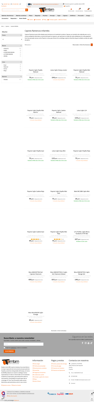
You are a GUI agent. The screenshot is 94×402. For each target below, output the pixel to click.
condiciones (13, 347)
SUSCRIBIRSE (9, 351)
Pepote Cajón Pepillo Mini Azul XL (35, 111)
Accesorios (5, 18)
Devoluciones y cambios (40, 368)
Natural (6, 67)
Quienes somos (7, 385)
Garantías (36, 370)
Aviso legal (36, 364)
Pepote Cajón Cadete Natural (59, 111)
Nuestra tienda (17, 385)
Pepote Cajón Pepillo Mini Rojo (58, 233)
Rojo (5, 70)
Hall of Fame (62, 19)
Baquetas (37, 15)
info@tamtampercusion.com (82, 380)
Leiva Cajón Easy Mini (58, 151)
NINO (5, 50)
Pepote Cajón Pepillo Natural (35, 71)
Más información (12, 396)
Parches (45, 15)
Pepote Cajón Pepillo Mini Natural (82, 71)
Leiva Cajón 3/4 (82, 110)
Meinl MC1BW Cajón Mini (81, 191)
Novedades (37, 19)
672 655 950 (15, 4)
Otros (5, 68)
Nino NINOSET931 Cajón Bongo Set (82, 273)
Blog (44, 19)
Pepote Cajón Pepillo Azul (35, 151)
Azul (5, 65)
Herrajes (52, 15)
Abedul (6, 79)
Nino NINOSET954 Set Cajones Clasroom (36, 273)
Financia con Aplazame (58, 370)
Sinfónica (72, 15)
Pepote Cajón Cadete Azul (35, 232)
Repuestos (14, 18)
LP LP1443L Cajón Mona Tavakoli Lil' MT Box (81, 233)
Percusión (81, 15)
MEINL (6, 56)
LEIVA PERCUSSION (9, 52)
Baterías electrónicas (8, 15)
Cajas (58, 15)
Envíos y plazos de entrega (59, 364)
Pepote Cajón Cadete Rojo (35, 191)
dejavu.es (16, 400)
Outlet (30, 19)
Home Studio (22, 18)
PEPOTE (6, 48)
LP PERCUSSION (8, 54)
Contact (72, 383)
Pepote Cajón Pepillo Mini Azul (58, 192)
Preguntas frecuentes (39, 372)
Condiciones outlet (38, 375)
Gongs (88, 15)
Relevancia (28, 45)
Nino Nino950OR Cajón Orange (35, 313)
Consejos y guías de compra (40, 377)
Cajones (65, 15)
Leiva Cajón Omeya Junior (58, 70)
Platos (30, 15)
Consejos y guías (53, 19)
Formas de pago (56, 366)
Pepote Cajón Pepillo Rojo (81, 151)
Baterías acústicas (21, 15)
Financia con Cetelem (57, 368)
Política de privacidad (39, 366)
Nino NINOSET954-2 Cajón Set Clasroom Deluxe (58, 273)
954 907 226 (7, 4)
